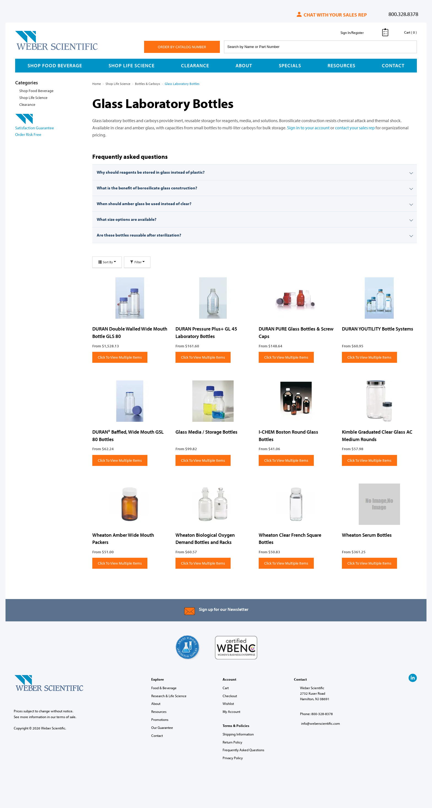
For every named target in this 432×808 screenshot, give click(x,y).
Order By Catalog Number (182, 46)
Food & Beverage (164, 688)
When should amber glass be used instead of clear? (144, 203)
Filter (137, 262)
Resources (341, 65)
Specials (290, 65)
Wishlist (228, 703)
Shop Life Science (132, 65)
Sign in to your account (308, 127)
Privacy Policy (233, 758)
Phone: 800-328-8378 (316, 714)
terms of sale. (66, 717)
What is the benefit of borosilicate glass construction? (147, 187)
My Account (231, 711)
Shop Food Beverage (55, 65)
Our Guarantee (162, 727)
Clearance (195, 65)
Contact (393, 65)
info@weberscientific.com (320, 723)
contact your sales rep (355, 127)
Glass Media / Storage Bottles (206, 432)
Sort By (107, 262)
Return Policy (232, 742)
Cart (226, 688)
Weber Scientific (28, 49)
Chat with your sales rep (331, 15)
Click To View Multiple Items (120, 357)
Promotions (159, 719)
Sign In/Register (352, 32)
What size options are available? (126, 219)
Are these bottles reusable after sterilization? (139, 235)
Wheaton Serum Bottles (367, 535)
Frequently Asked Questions (243, 750)
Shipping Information (238, 734)
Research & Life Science (169, 696)
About (244, 65)
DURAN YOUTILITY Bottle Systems (377, 329)
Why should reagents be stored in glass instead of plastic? (151, 172)
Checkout (230, 696)
